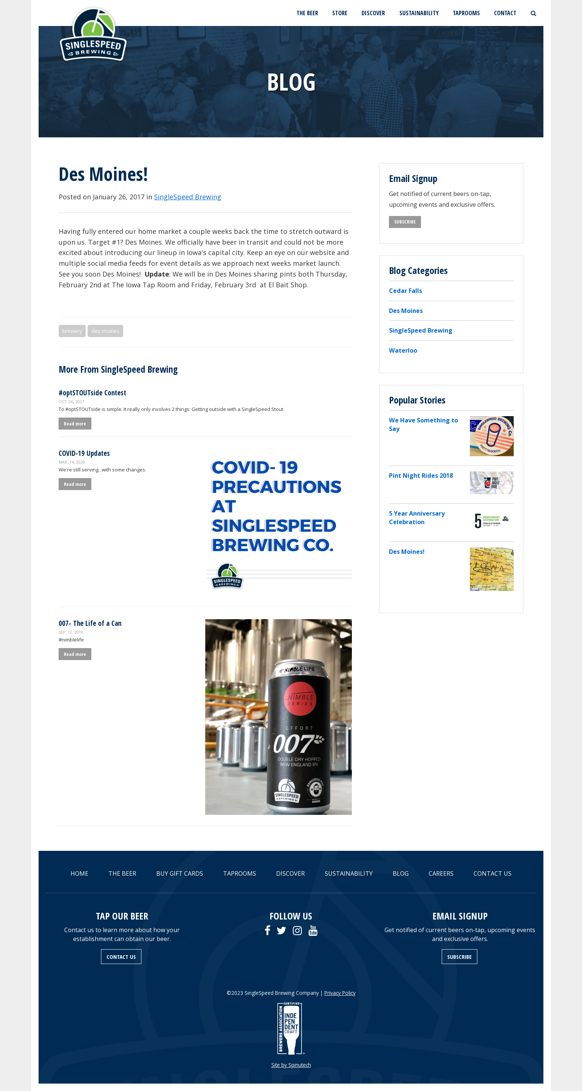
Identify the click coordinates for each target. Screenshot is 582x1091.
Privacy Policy (340, 992)
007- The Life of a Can (90, 623)
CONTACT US (492, 873)
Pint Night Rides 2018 (421, 475)
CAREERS (441, 873)
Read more (75, 423)
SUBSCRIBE (405, 221)
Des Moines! (407, 552)
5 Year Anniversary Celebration (417, 517)
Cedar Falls (405, 291)
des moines (105, 330)
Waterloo (403, 350)
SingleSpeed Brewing (187, 196)
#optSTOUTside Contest (92, 392)
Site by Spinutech (291, 1064)
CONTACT (505, 13)
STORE (339, 13)
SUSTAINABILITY (419, 13)
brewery (72, 330)
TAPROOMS (466, 13)
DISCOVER (373, 13)
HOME (79, 873)
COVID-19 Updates (84, 453)
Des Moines (406, 311)
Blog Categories (418, 270)
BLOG (401, 873)
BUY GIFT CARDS (179, 873)
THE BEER (307, 13)
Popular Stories (417, 399)
